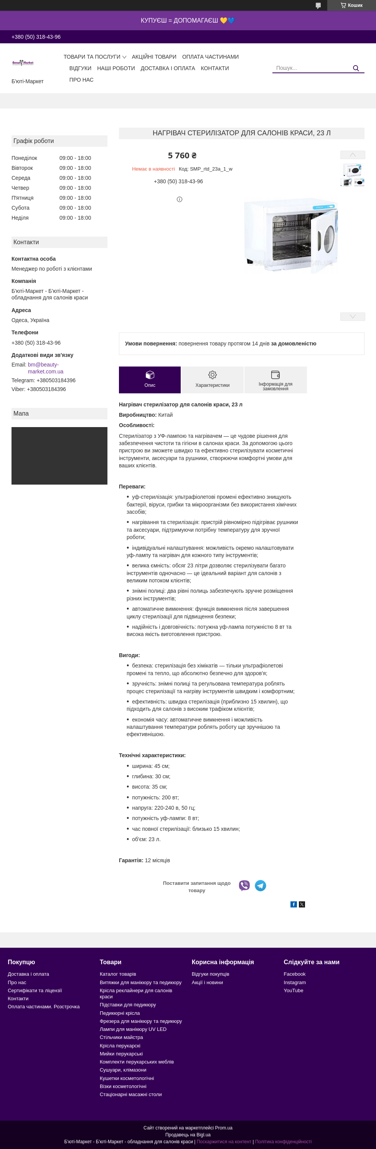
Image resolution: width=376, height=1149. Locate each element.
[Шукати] (355, 68)
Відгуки (80, 68)
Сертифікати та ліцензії (35, 990)
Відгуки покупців (210, 974)
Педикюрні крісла (120, 1013)
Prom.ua (224, 1128)
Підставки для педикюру (128, 1005)
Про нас (81, 80)
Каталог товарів (118, 974)
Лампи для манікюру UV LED (133, 1029)
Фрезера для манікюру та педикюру (141, 1021)
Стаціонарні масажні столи (131, 1094)
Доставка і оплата (168, 68)
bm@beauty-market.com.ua (46, 368)
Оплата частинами (210, 57)
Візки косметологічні (123, 1086)
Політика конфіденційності (283, 1141)
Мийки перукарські (121, 1054)
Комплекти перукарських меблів (137, 1062)
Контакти (215, 68)
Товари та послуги (92, 57)
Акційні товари (154, 57)
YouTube (293, 990)
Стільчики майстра (121, 1037)
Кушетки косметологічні (127, 1078)
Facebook (295, 974)
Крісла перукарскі (120, 1046)
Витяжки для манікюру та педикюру (140, 982)
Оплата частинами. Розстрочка (43, 1006)
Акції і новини (207, 982)
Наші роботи (116, 68)
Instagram (295, 982)
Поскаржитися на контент (224, 1141)
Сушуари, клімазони (123, 1070)
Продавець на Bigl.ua (188, 1134)
